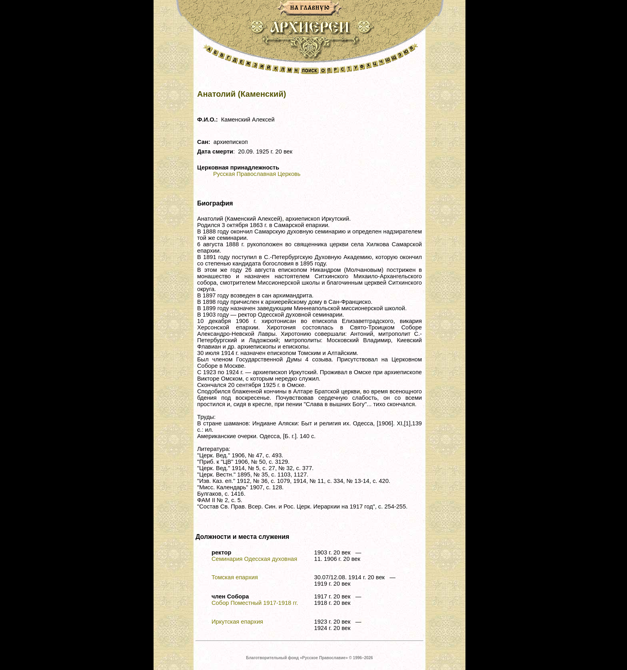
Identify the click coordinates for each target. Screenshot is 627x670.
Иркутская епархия (237, 621)
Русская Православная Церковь (256, 174)
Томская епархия (235, 577)
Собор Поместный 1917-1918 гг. (255, 603)
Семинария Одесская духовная (254, 559)
